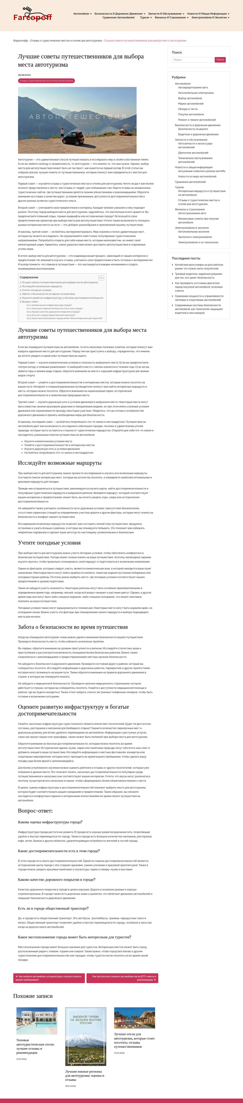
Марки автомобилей (190, 103)
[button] (99, 278)
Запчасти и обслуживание (165, 13)
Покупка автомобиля (191, 114)
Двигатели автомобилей (193, 152)
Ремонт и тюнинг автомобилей (197, 119)
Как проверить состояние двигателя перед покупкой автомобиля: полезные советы (199, 287)
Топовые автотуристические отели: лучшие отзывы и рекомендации (35, 1046)
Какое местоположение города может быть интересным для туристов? (67, 318)
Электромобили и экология (209, 17)
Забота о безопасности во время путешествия (48, 294)
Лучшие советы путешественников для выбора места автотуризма (60, 282)
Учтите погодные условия (36, 290)
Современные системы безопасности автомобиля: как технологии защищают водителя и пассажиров (199, 309)
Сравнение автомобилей (119, 17)
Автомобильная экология (193, 231)
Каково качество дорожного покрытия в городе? (56, 312)
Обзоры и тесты (188, 109)
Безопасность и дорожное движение (119, 13)
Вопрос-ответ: (30, 301)
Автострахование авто (192, 213)
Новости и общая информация (207, 13)
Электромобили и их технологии (198, 242)
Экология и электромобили (195, 237)
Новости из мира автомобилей (197, 176)
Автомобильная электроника (196, 92)
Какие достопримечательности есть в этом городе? (57, 308)
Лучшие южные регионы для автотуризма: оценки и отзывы (84, 1075)
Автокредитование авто (193, 87)
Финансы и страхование (170, 17)
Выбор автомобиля (190, 98)
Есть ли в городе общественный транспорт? (53, 315)
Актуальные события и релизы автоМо (201, 171)
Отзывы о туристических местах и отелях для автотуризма (66, 40)
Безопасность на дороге (193, 129)
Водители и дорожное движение (198, 134)
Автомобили (81, 13)
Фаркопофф (20, 40)
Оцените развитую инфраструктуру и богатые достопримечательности (62, 297)
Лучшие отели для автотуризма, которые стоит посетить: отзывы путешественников (134, 1040)
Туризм (144, 17)
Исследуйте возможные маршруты (42, 286)
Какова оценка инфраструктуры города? (52, 305)
